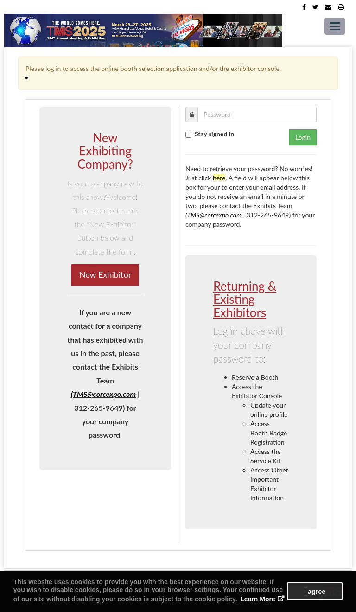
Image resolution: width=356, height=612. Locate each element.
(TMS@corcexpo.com (103, 393)
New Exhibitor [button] (105, 274)
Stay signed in (214, 134)
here (219, 178)
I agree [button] (314, 591)
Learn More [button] (257, 599)
